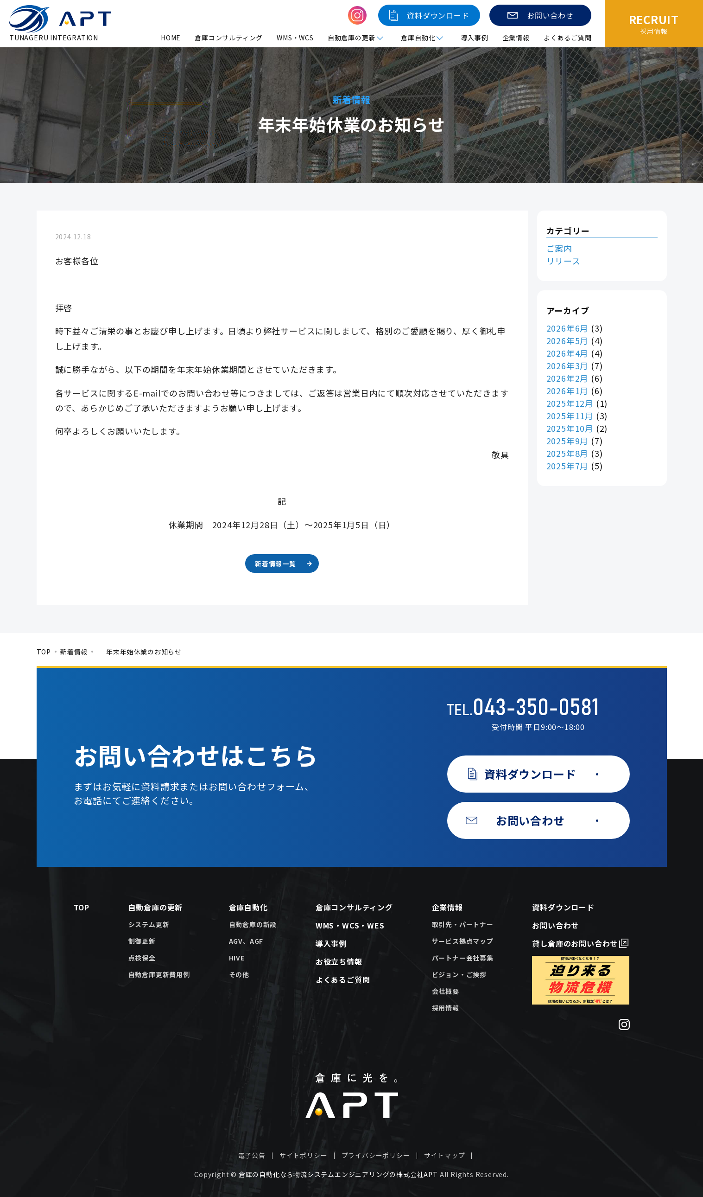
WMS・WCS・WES (350, 925)
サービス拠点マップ (463, 941)
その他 (239, 974)
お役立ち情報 (339, 961)
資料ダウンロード (563, 907)
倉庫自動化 (248, 907)
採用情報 (445, 1007)
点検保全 (142, 957)
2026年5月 (567, 340)
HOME (171, 37)
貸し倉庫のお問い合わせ (575, 943)
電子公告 (252, 1155)
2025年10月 (570, 428)
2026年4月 (567, 353)
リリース (563, 261)
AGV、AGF (246, 941)
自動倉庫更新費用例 (159, 974)
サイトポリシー (303, 1155)
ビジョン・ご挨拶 (459, 974)
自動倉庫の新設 (253, 924)
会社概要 (445, 991)
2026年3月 (567, 365)
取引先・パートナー (463, 924)
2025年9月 (567, 441)
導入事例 (474, 37)
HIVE (237, 957)
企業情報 (516, 37)
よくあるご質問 (568, 37)
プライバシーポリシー (376, 1155)
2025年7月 (567, 466)
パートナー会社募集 (463, 957)
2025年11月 (570, 416)
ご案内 (559, 248)
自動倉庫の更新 (155, 907)
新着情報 (74, 651)
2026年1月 (567, 390)
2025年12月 (570, 403)
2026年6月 (567, 328)
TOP (44, 651)
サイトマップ (444, 1155)
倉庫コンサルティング (229, 37)
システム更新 (149, 924)
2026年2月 (567, 378)
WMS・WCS (295, 37)
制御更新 (142, 941)
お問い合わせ (555, 925)
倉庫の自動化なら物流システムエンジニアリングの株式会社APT (338, 1174)
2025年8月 (567, 453)
